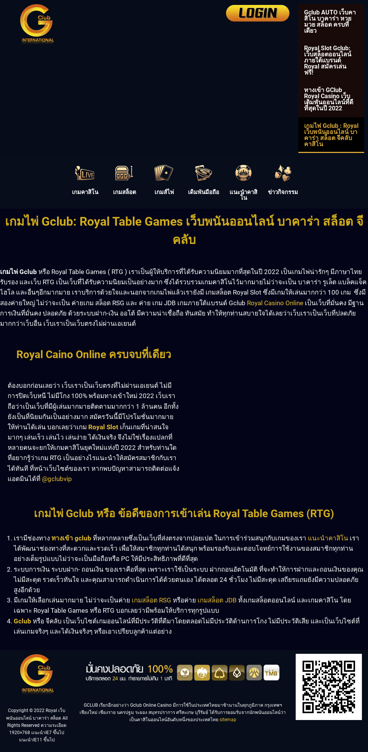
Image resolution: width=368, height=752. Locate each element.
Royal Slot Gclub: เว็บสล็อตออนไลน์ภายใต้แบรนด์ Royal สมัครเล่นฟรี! (327, 60)
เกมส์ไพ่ (164, 192)
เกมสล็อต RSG (151, 600)
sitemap (228, 719)
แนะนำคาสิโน (243, 195)
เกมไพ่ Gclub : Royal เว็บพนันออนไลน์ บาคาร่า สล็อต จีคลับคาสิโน (331, 135)
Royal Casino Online (275, 303)
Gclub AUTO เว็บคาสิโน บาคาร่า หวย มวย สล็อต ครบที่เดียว (330, 21)
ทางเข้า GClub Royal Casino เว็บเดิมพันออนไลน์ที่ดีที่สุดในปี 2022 (328, 99)
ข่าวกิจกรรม (283, 192)
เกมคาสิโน (85, 192)
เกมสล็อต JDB (217, 600)
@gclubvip (57, 479)
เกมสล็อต (124, 192)
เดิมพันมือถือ (203, 192)
